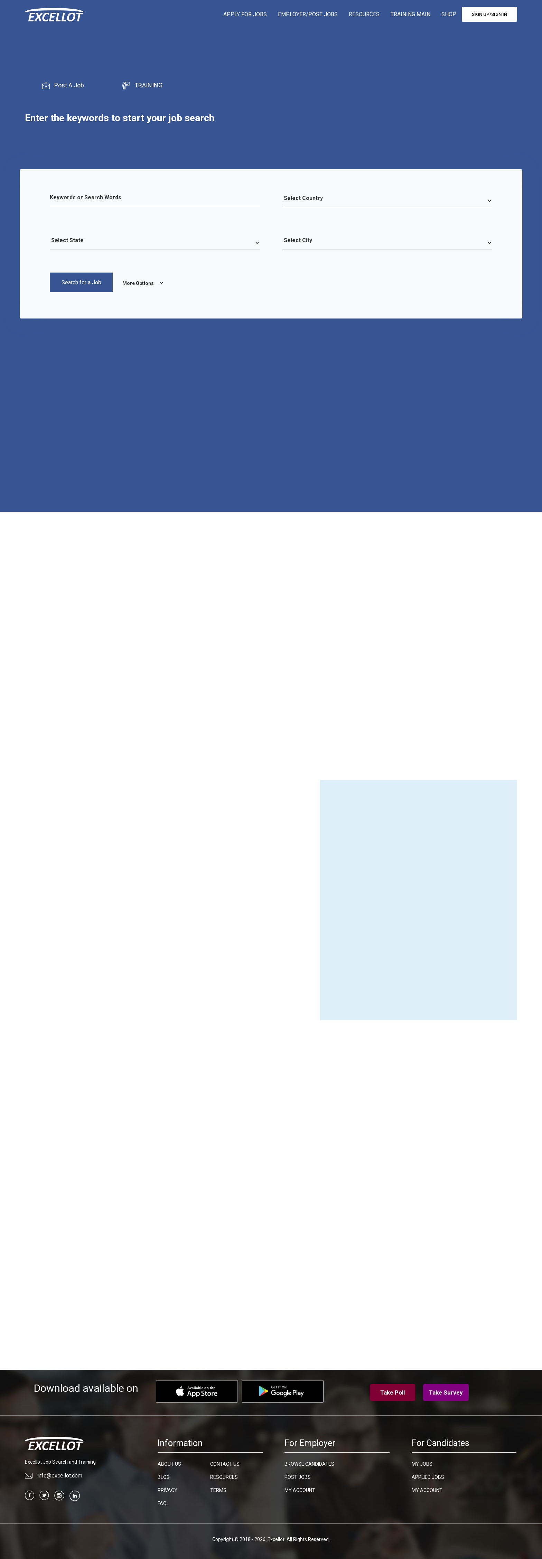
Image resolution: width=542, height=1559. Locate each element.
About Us (169, 1462)
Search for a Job (81, 282)
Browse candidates (309, 1462)
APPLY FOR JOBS (245, 14)
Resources (224, 1475)
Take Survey (446, 1390)
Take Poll (392, 1390)
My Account (299, 1488)
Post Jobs (297, 1475)
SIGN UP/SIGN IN (489, 14)
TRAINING (142, 85)
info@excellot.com (53, 1474)
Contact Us (225, 1462)
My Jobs (422, 1462)
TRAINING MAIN (410, 14)
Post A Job (63, 85)
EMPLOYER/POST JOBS (308, 14)
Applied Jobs (428, 1475)
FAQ (162, 1501)
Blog (164, 1475)
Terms (218, 1488)
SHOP (448, 14)
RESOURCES (364, 14)
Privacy (167, 1488)
